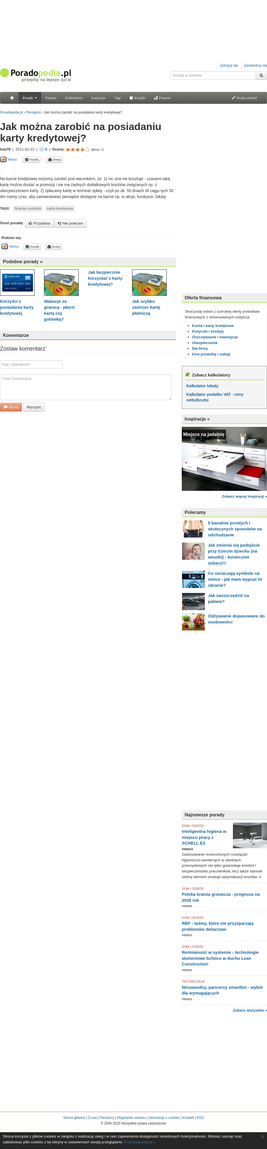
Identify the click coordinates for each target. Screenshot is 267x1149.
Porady (30, 98)
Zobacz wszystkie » (250, 1010)
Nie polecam (70, 223)
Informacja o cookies (164, 1118)
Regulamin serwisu (131, 1118)
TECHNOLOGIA (193, 981)
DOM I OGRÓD (192, 825)
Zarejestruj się (255, 65)
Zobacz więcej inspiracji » (244, 496)
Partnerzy (106, 1118)
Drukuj (54, 160)
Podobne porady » (23, 261)
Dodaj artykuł (244, 98)
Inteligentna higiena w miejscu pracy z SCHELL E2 (204, 837)
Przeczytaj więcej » (139, 1142)
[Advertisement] (66, 169)
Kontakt (188, 1118)
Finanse (162, 98)
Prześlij (31, 160)
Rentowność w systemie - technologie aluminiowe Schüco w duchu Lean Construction (220, 958)
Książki (137, 98)
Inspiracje (98, 98)
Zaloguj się (229, 65)
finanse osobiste (28, 208)
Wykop (8, 159)
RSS (200, 1118)
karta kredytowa (60, 208)
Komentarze (16, 335)
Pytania (51, 98)
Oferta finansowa (203, 297)
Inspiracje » (197, 419)
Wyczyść (34, 407)
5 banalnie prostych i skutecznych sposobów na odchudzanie (235, 528)
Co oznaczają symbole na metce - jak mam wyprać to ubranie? (235, 579)
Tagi (117, 98)
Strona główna (74, 1118)
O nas (92, 1118)
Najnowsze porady (204, 814)
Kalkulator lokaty (202, 386)
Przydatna (39, 223)
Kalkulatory (74, 98)
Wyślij (11, 407)
